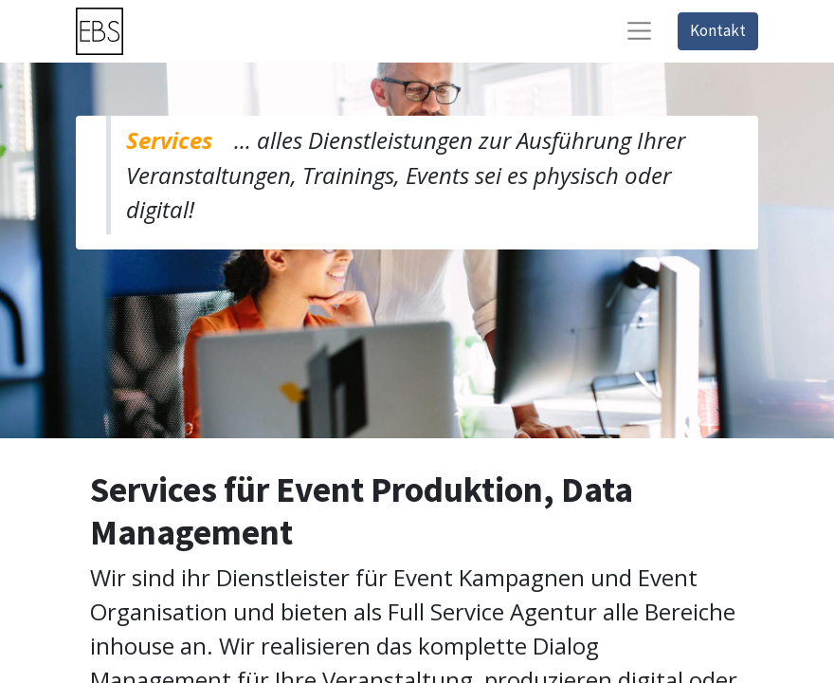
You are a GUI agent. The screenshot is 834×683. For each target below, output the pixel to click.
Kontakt (718, 30)
